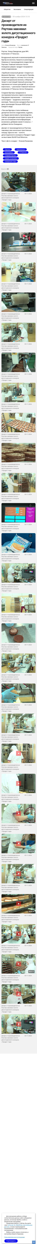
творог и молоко (11, 158)
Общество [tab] (7, 9)
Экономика (6, 16)
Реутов (20, 47)
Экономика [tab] (17, 9)
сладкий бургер (10, 155)
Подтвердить (11, 1241)
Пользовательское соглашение (14, 1237)
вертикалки (21, 149)
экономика (9, 152)
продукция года (10, 161)
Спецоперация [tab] (28, 9)
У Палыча (23, 152)
